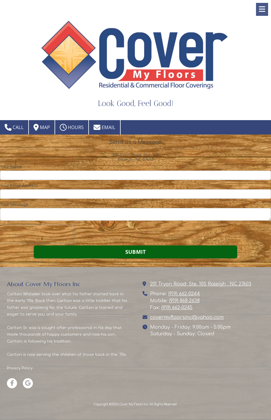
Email (104, 127)
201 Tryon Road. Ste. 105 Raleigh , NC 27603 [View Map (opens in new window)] (200, 284)
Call (14, 127)
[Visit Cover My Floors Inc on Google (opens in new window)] (28, 383)
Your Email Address (19, 186)
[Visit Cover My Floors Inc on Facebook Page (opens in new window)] (12, 383)
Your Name (11, 167)
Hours (72, 127)
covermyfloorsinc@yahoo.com (187, 317)
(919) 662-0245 (176, 307)
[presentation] (37, 234)
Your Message (14, 205)
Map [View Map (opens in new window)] (41, 127)
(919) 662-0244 (184, 293)
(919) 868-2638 (184, 300)
